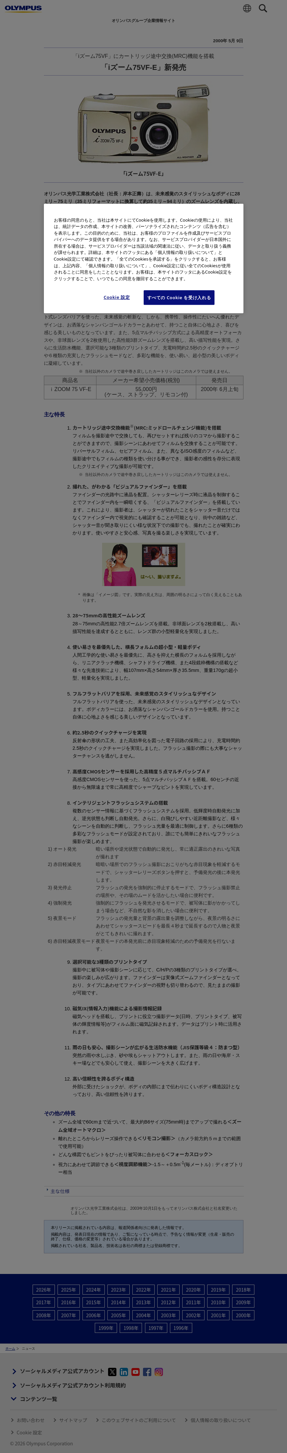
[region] (143, 258)
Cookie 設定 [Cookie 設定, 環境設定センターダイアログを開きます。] (117, 297)
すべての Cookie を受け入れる (179, 298)
